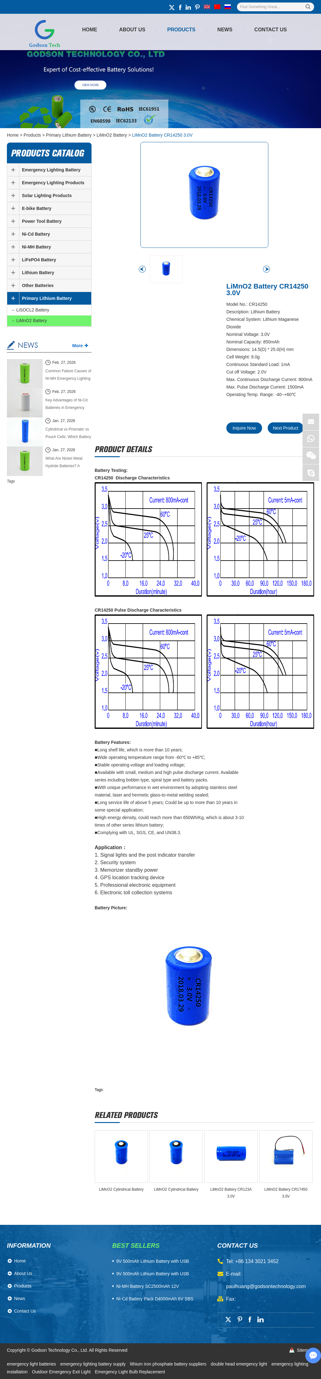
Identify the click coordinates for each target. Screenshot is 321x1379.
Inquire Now (244, 428)
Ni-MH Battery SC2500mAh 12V (147, 1286)
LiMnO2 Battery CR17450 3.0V (285, 1193)
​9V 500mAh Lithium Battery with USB (152, 1261)
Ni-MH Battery (36, 246)
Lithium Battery (38, 272)
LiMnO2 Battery (112, 135)
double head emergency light (239, 1363)
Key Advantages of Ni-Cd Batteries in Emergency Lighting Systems (66, 404)
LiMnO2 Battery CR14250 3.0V (162, 135)
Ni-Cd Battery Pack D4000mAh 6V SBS (154, 1298)
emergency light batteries (32, 1363)
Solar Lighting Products (47, 195)
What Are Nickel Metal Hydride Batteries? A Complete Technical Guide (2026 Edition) (67, 463)
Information (29, 1245)
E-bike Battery (36, 208)
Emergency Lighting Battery (51, 169)
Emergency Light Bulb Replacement (130, 1371)
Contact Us (270, 29)
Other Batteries (38, 285)
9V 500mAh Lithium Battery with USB (152, 1273)
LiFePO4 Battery (39, 259)
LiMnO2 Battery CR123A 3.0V (231, 1193)
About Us (132, 29)
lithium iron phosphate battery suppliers (169, 1363)
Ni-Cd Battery (36, 234)
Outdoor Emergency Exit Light (62, 1371)
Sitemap (305, 1350)
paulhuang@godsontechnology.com (266, 1286)
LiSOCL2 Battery (32, 309)
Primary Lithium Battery (69, 135)
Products (181, 29)
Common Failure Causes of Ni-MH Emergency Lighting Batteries (68, 375)
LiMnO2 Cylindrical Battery (121, 1189)
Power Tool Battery (42, 221)
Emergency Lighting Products (53, 182)
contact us (237, 1245)
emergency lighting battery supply (93, 1363)
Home (89, 29)
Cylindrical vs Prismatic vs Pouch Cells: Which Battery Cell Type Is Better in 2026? (68, 434)
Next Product (285, 428)
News (224, 29)
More (77, 345)
